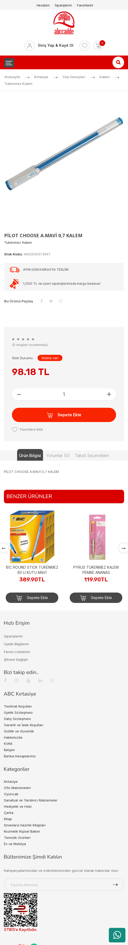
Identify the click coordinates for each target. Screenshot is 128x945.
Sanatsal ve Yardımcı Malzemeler (31, 800)
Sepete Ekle (64, 415)
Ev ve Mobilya (15, 844)
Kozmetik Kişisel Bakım (22, 831)
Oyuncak (11, 794)
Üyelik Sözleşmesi (18, 712)
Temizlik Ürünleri (17, 837)
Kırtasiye (41, 77)
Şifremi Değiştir (16, 659)
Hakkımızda (13, 737)
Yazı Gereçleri (73, 77)
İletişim (9, 750)
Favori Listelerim (17, 652)
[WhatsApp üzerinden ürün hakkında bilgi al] (117, 935)
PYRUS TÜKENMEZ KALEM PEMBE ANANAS (96, 570)
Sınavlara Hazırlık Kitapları (25, 825)
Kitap (8, 819)
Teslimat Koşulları (18, 706)
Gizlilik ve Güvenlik (19, 731)
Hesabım (43, 5)
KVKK (8, 744)
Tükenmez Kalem (18, 83)
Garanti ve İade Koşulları (23, 725)
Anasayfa (12, 77)
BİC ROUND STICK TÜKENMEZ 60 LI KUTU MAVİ (32, 570)
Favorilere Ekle (27, 429)
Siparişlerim (63, 5)
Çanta (8, 813)
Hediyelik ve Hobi (18, 806)
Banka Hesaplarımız (20, 756)
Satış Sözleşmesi (17, 719)
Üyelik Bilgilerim (16, 644)
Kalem (104, 77)
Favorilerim (85, 5)
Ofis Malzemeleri (17, 788)
